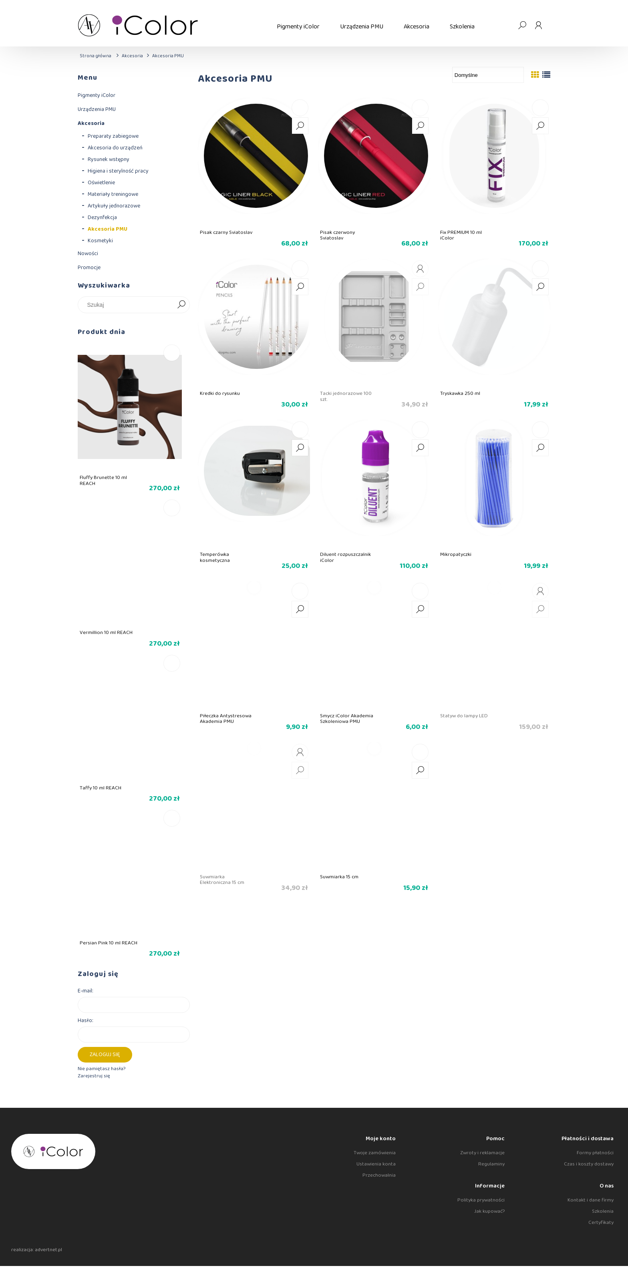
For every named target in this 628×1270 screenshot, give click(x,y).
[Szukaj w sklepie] (127, 305)
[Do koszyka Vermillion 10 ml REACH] (172, 508)
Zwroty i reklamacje (482, 1153)
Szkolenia (603, 1211)
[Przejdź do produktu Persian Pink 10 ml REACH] (130, 885)
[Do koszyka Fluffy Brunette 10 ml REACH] (172, 353)
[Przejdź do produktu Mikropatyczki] (494, 484)
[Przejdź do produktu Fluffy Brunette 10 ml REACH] (130, 420)
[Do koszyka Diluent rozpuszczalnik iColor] (420, 430)
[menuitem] (298, 27)
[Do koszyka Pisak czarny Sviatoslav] (300, 108)
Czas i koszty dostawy (589, 1164)
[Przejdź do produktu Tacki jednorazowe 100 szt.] (374, 323)
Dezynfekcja (102, 217)
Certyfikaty (601, 1222)
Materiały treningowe (113, 194)
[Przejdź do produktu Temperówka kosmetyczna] (254, 484)
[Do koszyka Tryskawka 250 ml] (540, 269)
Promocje (89, 267)
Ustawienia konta (376, 1164)
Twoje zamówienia (375, 1153)
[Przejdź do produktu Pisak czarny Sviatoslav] (254, 162)
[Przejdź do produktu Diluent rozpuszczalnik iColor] (374, 484)
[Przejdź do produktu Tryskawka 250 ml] (494, 323)
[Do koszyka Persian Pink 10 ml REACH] (172, 818)
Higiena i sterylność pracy (118, 171)
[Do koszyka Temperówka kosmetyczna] (300, 430)
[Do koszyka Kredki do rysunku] (300, 269)
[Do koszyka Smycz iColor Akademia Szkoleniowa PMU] (420, 591)
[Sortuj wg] (488, 75)
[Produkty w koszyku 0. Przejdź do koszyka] (505, 25)
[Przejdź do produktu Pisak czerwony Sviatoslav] (374, 162)
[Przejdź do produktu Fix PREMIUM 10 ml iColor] (494, 162)
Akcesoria (91, 123)
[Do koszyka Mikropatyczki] (540, 430)
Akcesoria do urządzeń (115, 147)
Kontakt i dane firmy (591, 1200)
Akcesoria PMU (107, 229)
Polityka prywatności (481, 1200)
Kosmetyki (100, 240)
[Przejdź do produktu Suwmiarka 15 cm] (374, 806)
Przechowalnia (379, 1175)
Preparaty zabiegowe (113, 136)
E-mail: (85, 990)
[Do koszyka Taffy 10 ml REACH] (172, 663)
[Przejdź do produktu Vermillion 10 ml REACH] (130, 575)
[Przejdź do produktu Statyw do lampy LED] (494, 645)
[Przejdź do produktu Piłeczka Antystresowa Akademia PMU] (254, 645)
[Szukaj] (181, 305)
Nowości (88, 253)
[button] (300, 126)
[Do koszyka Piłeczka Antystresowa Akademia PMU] (300, 591)
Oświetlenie (101, 182)
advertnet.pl (48, 1250)
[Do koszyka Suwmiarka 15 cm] (420, 752)
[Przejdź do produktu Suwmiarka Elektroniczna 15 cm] (254, 806)
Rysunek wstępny (108, 159)
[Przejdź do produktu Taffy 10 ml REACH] (130, 730)
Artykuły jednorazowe (114, 205)
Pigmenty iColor (96, 95)
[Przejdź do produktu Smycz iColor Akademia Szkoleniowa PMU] (374, 645)
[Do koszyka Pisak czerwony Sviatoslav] (420, 108)
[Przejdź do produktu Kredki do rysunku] (254, 323)
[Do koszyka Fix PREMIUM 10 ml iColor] (540, 108)
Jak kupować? (489, 1211)
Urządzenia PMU (97, 109)
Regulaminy (491, 1164)
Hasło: (85, 1020)
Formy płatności (595, 1153)
